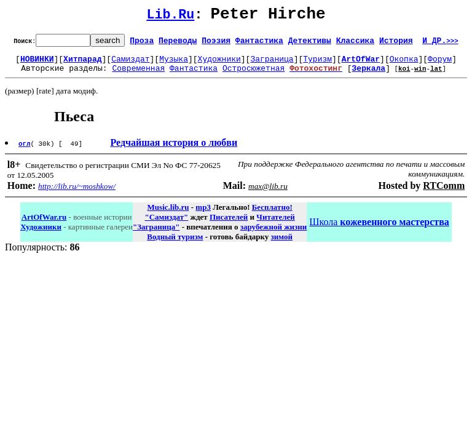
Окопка (404, 64)
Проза (142, 43)
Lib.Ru (170, 17)
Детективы (309, 43)
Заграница (271, 64)
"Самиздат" (166, 224)
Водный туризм (175, 244)
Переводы (178, 43)
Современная (138, 75)
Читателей (275, 224)
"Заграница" (156, 234)
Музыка (173, 64)
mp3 (203, 214)
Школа (379, 229)
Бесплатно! (272, 214)
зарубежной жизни (273, 234)
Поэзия (216, 43)
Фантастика (259, 43)
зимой (282, 244)
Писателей (229, 224)
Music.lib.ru (168, 214)
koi (404, 75)
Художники (219, 64)
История (396, 43)
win (420, 75)
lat (436, 75)
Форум (440, 64)
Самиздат (130, 64)
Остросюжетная (253, 75)
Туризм (317, 64)
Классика (355, 43)
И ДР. (440, 43)
